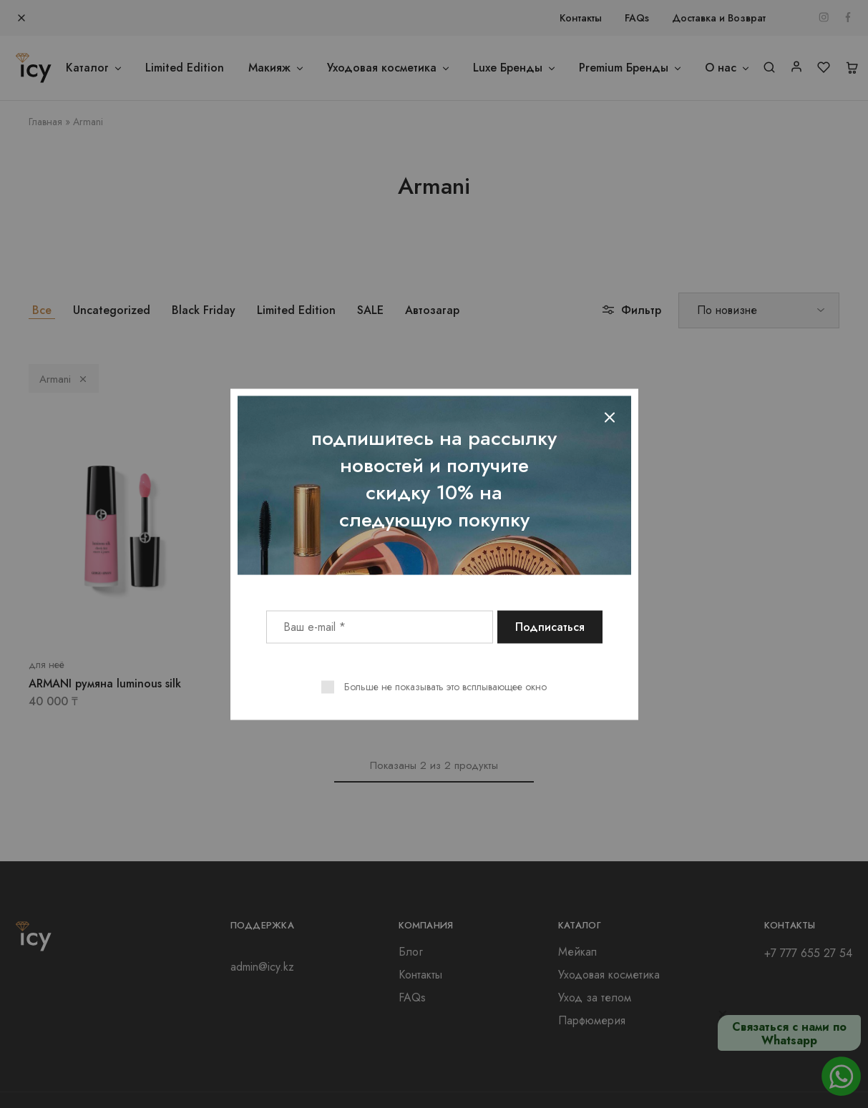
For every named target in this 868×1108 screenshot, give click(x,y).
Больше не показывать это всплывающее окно (445, 686)
